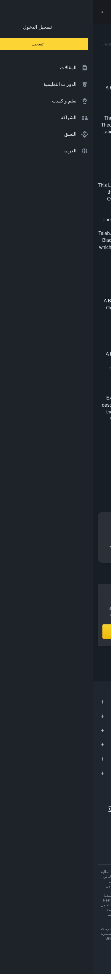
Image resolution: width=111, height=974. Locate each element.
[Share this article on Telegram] (49, 471)
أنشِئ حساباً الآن (55, 631)
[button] (9, 11)
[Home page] (68, 12)
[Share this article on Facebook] (76, 471)
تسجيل (27, 12)
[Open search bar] (42, 12)
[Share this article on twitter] (102, 471)
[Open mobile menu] (9, 12)
